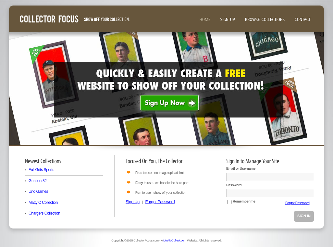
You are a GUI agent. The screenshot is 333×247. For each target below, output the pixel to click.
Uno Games (38, 191)
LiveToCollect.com (174, 240)
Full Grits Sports (41, 169)
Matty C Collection (43, 202)
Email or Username (240, 168)
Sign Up (133, 201)
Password (233, 185)
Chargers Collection (44, 213)
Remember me (244, 201)
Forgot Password (160, 201)
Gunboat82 (38, 181)
